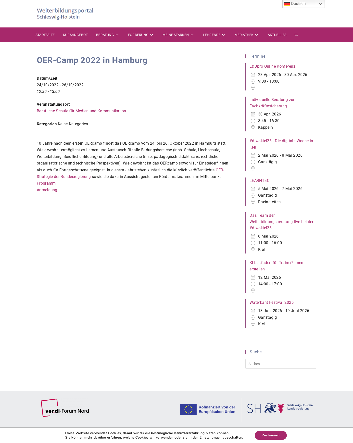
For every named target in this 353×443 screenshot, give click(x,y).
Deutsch (295, 4)
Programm (46, 183)
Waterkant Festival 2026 (272, 302)
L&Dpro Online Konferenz (272, 66)
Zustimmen (270, 435)
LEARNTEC (259, 180)
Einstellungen (211, 437)
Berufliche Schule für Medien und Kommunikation (81, 111)
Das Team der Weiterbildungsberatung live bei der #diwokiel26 (282, 221)
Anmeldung (47, 190)
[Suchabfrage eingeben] (280, 364)
